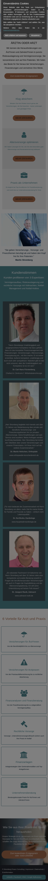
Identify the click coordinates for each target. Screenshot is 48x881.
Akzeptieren (35, 35)
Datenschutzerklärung (11, 30)
